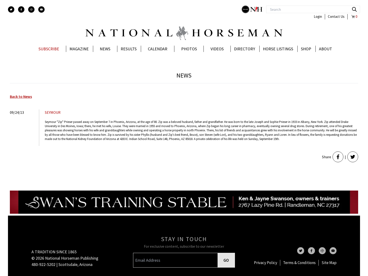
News (105, 49)
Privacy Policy (265, 262)
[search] (354, 9)
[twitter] (11, 9)
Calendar (157, 49)
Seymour (53, 112)
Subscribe (48, 49)
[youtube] (41, 9)
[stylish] (246, 9)
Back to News (21, 96)
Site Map (329, 262)
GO (226, 260)
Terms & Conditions (299, 262)
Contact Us (336, 16)
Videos (217, 49)
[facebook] (21, 9)
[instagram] (31, 9)
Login (318, 16)
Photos (189, 49)
